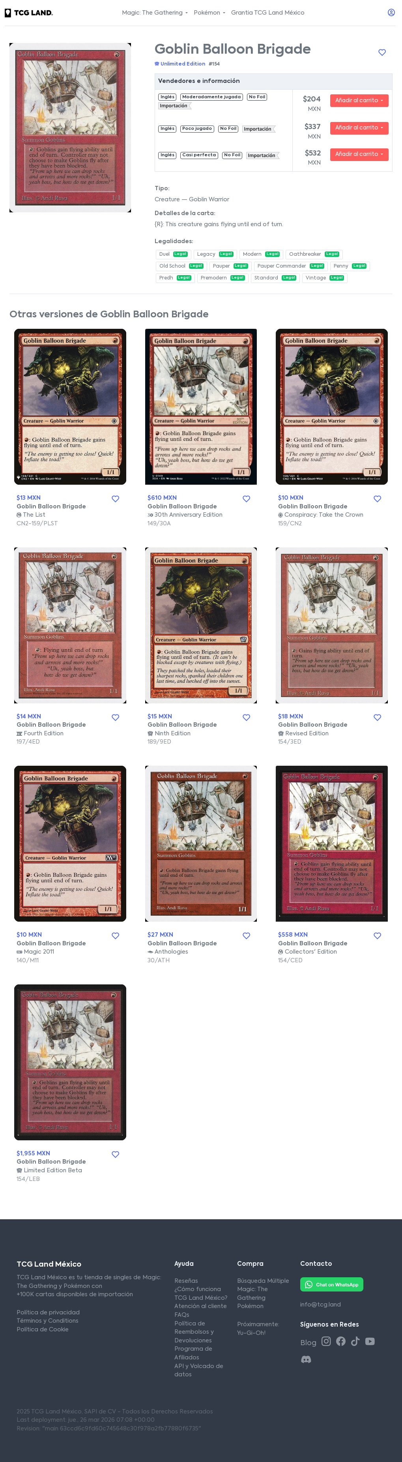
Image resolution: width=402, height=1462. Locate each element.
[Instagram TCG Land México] (327, 1342)
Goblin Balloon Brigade (51, 507)
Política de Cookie (43, 1330)
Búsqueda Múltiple (263, 1281)
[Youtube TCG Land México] (370, 1342)
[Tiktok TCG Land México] (357, 1342)
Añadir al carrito (357, 100)
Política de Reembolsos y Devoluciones (194, 1332)
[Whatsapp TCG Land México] (331, 1284)
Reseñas (186, 1281)
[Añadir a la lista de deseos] (382, 53)
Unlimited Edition (180, 64)
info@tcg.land (320, 1305)
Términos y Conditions (48, 1321)
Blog (309, 1343)
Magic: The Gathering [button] (153, 13)
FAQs (181, 1315)
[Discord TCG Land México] (306, 1360)
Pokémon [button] (208, 13)
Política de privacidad (48, 1313)
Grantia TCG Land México (268, 13)
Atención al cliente (200, 1306)
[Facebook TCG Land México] (342, 1342)
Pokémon (250, 1306)
